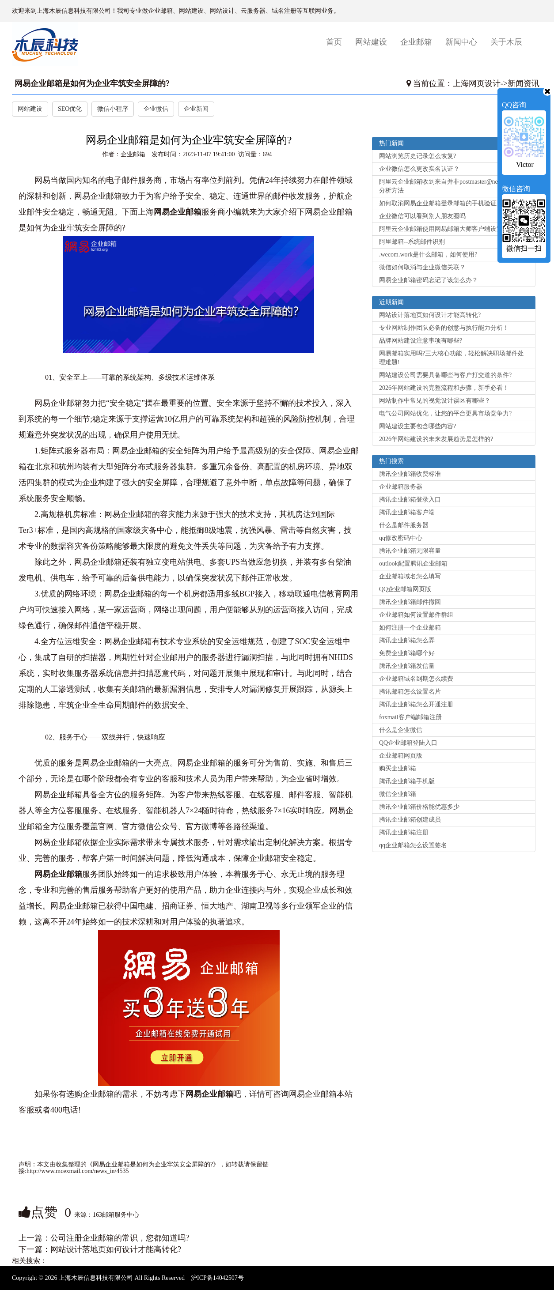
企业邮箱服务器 (400, 486)
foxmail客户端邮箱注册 (410, 717)
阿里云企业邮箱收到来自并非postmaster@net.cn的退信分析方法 (452, 186)
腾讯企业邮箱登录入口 (410, 499)
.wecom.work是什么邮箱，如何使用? (428, 254)
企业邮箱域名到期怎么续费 (416, 678)
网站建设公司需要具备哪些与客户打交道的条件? (445, 375)
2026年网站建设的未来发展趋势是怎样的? (436, 439)
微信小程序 (112, 109)
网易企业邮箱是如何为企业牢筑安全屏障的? (92, 83)
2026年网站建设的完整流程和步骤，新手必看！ (444, 388)
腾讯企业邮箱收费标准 (410, 474)
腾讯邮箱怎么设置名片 (410, 691)
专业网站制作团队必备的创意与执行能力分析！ (444, 327)
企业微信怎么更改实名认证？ (419, 169)
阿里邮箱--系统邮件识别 (412, 241)
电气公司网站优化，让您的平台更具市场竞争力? (445, 413)
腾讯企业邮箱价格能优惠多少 (419, 806)
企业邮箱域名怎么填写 (410, 576)
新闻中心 (461, 42)
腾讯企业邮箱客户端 (407, 512)
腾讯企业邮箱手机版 (407, 781)
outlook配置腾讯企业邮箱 (413, 563)
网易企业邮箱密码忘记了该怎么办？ (428, 280)
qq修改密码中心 (400, 538)
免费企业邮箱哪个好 (407, 653)
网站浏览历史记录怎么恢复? (417, 156)
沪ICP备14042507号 (217, 1278)
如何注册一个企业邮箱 (410, 627)
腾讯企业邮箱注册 (404, 832)
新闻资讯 (523, 83)
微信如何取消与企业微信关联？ (422, 267)
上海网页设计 (477, 83)
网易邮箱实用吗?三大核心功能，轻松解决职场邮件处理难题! (451, 358)
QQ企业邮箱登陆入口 (408, 742)
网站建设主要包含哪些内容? (417, 426)
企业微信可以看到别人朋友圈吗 (422, 216)
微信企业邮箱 (397, 794)
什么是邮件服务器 (404, 525)
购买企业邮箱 (397, 768)
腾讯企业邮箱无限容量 (410, 550)
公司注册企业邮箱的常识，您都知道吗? (119, 1237)
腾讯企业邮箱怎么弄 (407, 640)
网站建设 (371, 42)
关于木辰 (506, 42)
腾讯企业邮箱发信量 (407, 666)
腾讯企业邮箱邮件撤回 (410, 602)
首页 (337, 41)
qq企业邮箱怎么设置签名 (413, 845)
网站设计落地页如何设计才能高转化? (115, 1249)
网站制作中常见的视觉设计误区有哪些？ (434, 400)
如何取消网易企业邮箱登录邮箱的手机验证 (438, 203)
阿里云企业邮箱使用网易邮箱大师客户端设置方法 (447, 229)
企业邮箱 (416, 42)
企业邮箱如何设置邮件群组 (416, 614)
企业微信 (156, 109)
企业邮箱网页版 (400, 755)
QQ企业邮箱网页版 (405, 589)
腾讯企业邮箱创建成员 (410, 819)
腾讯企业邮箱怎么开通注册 (416, 704)
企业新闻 (196, 109)
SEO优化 (70, 109)
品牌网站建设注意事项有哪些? (420, 340)
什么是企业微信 (400, 730)
